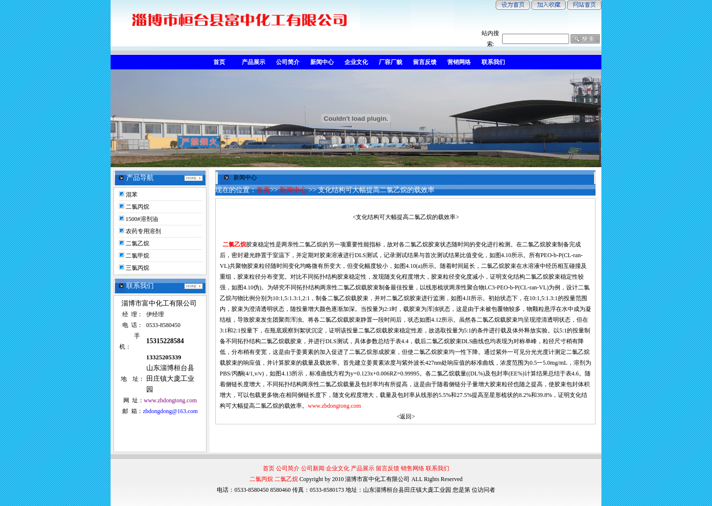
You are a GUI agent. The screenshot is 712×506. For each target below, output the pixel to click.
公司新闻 (312, 468)
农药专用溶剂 (143, 231)
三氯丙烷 (137, 267)
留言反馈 (387, 468)
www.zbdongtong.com (334, 405)
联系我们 (437, 468)
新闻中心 (293, 190)
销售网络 (412, 468)
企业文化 (337, 468)
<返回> (406, 416)
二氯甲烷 (137, 255)
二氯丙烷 (137, 206)
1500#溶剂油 (142, 219)
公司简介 (287, 468)
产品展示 (362, 468)
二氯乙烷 (137, 243)
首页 (263, 190)
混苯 (132, 194)
